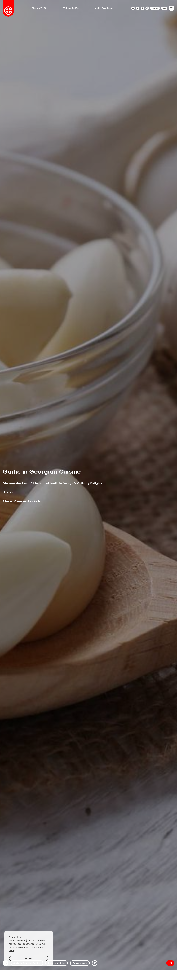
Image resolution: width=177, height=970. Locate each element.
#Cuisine (7, 501)
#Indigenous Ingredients (27, 501)
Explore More (80, 963)
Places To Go (39, 8)
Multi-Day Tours (104, 8)
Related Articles (56, 963)
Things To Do (71, 8)
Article (8, 492)
